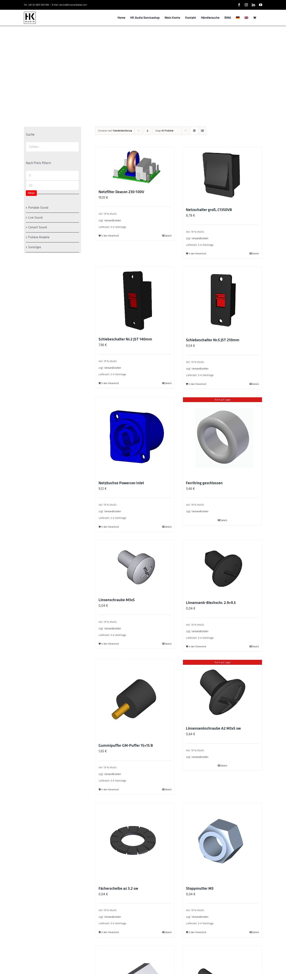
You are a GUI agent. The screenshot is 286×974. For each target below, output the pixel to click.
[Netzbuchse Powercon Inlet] (135, 436)
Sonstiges (34, 247)
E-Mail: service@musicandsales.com (69, 4)
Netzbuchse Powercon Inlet (121, 483)
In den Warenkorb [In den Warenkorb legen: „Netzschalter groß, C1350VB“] (197, 253)
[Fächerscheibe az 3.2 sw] (135, 842)
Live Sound (35, 218)
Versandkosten (112, 220)
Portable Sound (38, 208)
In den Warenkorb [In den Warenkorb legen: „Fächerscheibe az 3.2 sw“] (110, 932)
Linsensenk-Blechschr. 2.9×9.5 (211, 602)
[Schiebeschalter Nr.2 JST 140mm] (135, 300)
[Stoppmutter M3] (222, 842)
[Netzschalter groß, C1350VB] (222, 175)
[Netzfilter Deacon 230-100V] (135, 166)
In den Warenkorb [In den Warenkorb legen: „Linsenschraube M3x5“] (110, 643)
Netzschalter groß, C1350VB (209, 209)
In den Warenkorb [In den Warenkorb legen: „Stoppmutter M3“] (197, 932)
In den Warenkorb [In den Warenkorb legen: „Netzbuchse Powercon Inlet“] (110, 526)
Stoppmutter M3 (200, 888)
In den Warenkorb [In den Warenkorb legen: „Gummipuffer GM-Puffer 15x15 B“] (110, 789)
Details (168, 235)
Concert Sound (37, 227)
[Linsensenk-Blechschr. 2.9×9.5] (222, 568)
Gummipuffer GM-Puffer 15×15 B (126, 745)
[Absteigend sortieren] (147, 131)
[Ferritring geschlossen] (222, 436)
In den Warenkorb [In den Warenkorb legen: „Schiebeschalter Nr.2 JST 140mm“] (110, 383)
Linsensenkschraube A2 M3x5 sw (213, 728)
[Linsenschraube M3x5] (135, 566)
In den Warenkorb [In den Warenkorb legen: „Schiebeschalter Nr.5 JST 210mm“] (197, 384)
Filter (31, 193)
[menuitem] (238, 18)
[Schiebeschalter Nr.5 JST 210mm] (222, 300)
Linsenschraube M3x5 (117, 600)
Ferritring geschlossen (204, 483)
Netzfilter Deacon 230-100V (121, 192)
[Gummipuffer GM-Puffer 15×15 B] (135, 699)
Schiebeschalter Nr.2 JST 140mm (125, 339)
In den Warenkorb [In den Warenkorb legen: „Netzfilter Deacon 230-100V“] (110, 235)
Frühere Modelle (38, 237)
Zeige (164, 130)
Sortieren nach (115, 130)
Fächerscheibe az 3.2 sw (118, 888)
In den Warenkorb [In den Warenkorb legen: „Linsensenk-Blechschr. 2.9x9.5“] (197, 646)
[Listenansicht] (202, 131)
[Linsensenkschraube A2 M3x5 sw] (222, 691)
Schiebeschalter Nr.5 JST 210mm (212, 340)
